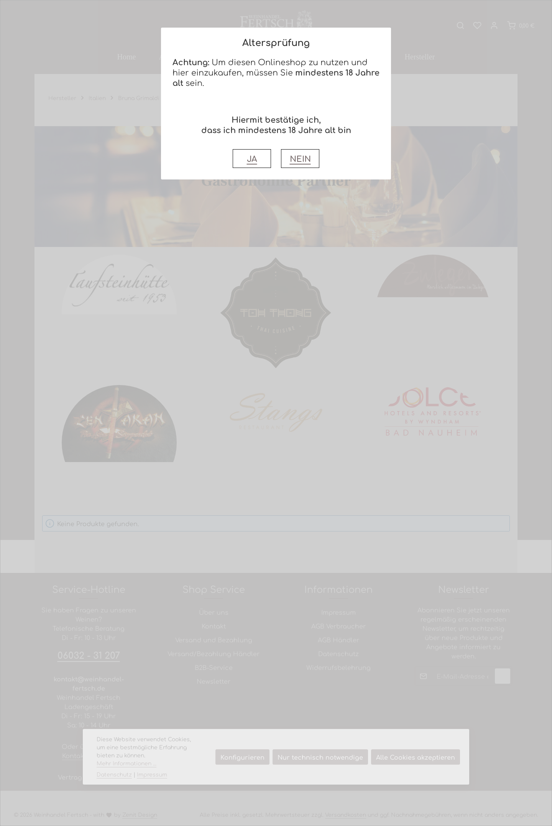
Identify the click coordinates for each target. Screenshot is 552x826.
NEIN (300, 158)
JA (252, 158)
